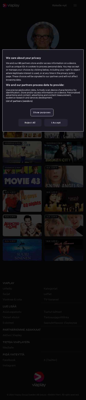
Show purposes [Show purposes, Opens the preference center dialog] (41, 112)
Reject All (30, 122)
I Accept (56, 122)
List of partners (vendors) (19, 101)
